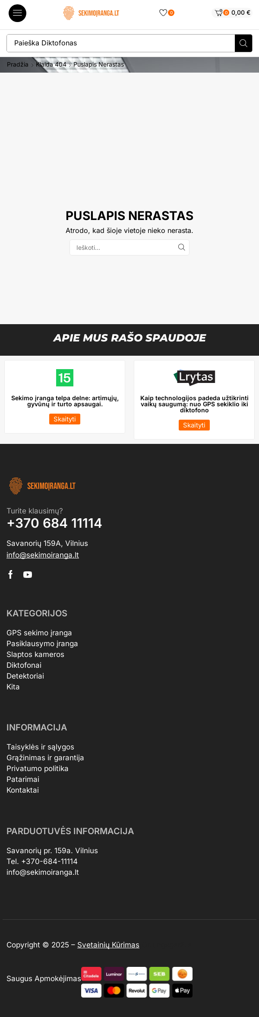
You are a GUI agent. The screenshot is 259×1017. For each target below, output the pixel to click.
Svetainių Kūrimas (108, 944)
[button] (17, 13)
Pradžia (17, 64)
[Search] (243, 43)
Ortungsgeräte (167, 944)
